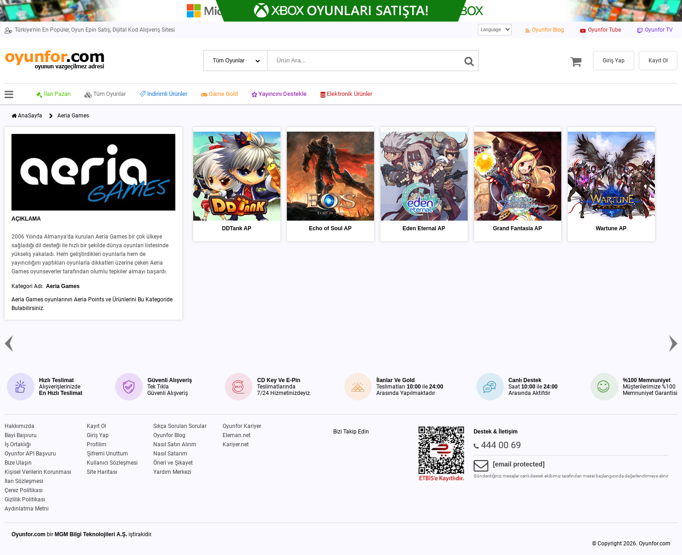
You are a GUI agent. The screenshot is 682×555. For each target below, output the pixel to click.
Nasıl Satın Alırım (174, 444)
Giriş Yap (98, 435)
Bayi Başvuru (21, 435)
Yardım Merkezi (172, 472)
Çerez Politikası (24, 490)
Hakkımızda (19, 426)
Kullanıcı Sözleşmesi (112, 463)
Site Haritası (102, 472)
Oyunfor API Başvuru (30, 453)
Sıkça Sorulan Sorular (180, 426)
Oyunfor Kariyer (242, 426)
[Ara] (469, 60)
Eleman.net (237, 435)
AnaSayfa (30, 115)
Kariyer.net (236, 444)
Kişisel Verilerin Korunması (38, 472)
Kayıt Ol (96, 426)
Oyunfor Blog (169, 435)
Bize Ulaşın (18, 463)
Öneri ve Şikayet (173, 463)
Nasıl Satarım (170, 453)
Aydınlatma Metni (27, 508)
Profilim (96, 444)
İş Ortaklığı (18, 444)
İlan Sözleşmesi (24, 481)
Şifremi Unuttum (107, 453)
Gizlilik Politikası (25, 499)
